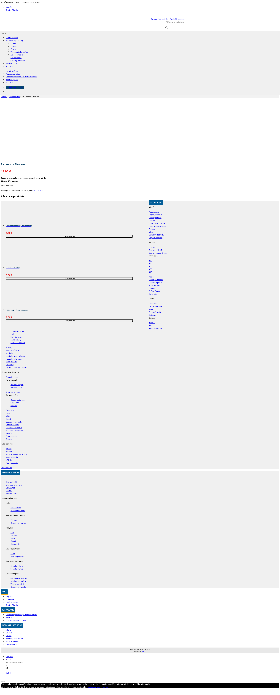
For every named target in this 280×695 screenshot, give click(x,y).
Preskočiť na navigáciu (160, 19)
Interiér (13, 43)
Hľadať (8, 659)
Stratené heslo (12, 10)
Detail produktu (69, 236)
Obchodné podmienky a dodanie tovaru (21, 76)
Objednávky (10, 599)
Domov (4, 96)
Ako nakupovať (12, 63)
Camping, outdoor (18, 60)
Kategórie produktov (14, 73)
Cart (8, 672)
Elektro (13, 49)
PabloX (144, 651)
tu (89, 686)
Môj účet (9, 7)
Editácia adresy (12, 602)
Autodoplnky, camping (14, 40)
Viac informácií (102, 686)
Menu (4, 33)
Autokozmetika (17, 54)
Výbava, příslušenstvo (19, 51)
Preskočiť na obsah (177, 19)
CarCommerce (16, 57)
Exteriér (14, 46)
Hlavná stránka (12, 37)
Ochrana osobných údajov (16, 620)
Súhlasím (93, 686)
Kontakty (9, 66)
